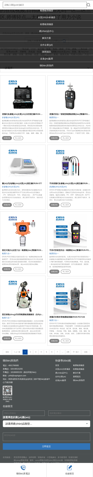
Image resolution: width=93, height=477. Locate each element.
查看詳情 (7, 138)
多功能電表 (62, 457)
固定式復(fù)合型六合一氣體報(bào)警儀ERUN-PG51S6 (25, 250)
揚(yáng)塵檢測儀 (21, 460)
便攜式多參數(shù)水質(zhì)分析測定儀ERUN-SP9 (23, 114)
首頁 (57, 366)
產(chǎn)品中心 (46, 31)
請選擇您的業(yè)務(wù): (17, 417)
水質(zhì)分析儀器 (46, 17)
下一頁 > (76, 352)
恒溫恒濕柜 (73, 457)
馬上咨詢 (18, 138)
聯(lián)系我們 (46, 65)
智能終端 (41, 457)
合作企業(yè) (46, 45)
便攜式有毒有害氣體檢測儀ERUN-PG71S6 (67, 317)
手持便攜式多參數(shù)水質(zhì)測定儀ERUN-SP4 (70, 183)
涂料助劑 (32, 457)
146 (68, 352)
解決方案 (46, 38)
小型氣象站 (51, 457)
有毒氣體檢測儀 (71, 460)
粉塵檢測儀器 (46, 24)
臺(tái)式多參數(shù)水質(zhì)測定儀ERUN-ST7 (22, 183)
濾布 (32, 460)
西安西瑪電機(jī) (20, 457)
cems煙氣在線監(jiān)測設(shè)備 (49, 460)
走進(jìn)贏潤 (46, 58)
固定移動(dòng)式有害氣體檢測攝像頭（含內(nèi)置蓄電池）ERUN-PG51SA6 (34, 315)
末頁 (85, 352)
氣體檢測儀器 (46, 10)
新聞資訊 (46, 52)
